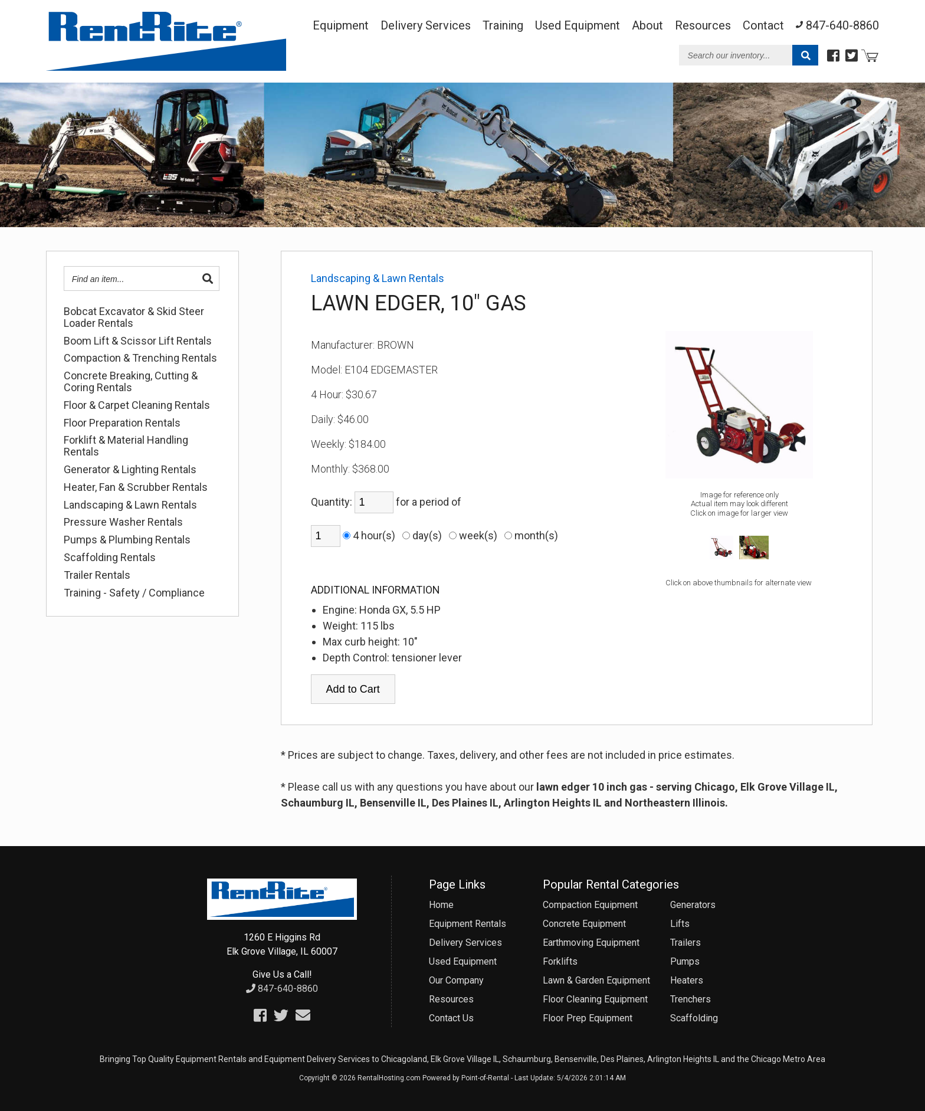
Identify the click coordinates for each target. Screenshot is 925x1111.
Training (503, 25)
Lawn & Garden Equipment (596, 980)
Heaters (686, 980)
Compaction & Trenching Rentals (140, 358)
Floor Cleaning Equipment (595, 999)
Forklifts (560, 961)
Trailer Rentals (97, 575)
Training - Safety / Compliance (134, 593)
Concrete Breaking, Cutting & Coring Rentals (131, 382)
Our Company (456, 980)
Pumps (685, 961)
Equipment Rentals (467, 923)
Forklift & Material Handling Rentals (126, 446)
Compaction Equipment (590, 904)
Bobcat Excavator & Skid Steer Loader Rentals (134, 317)
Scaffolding (694, 1018)
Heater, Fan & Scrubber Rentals (136, 487)
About (647, 25)
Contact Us (451, 1018)
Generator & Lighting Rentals (130, 470)
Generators (693, 904)
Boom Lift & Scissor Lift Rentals (138, 341)
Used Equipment (463, 961)
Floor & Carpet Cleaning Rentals (137, 405)
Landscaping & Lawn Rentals (130, 505)
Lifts (680, 923)
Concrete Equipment (584, 923)
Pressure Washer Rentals (123, 522)
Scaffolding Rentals (110, 557)
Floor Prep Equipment (587, 1018)
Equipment (341, 25)
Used (577, 25)
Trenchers (690, 999)
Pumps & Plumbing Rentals (127, 540)
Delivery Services (426, 25)
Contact (763, 25)
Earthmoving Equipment (591, 942)
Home (441, 904)
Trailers (685, 942)
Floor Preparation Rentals (122, 423)
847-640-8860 (282, 988)
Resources (703, 25)
